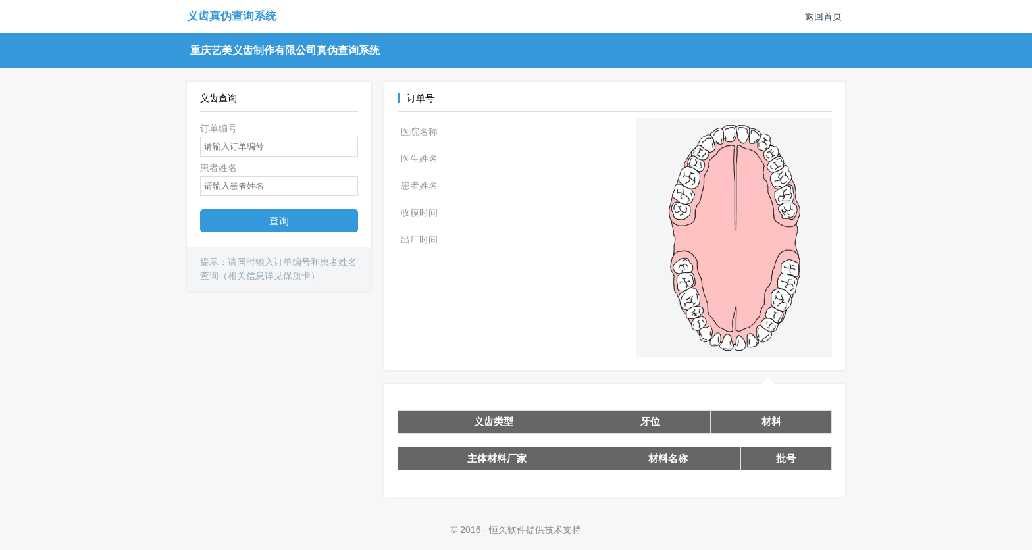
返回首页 (823, 16)
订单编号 (218, 128)
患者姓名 (218, 167)
